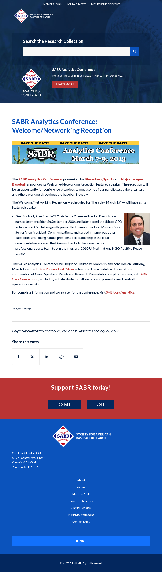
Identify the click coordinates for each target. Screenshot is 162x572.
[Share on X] (32, 357)
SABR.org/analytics (120, 292)
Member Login (52, 4)
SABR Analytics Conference (40, 179)
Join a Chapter (76, 4)
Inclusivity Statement (81, 515)
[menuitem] (53, 4)
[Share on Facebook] (18, 357)
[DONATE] (81, 541)
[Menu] (144, 15)
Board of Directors (81, 501)
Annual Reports (81, 508)
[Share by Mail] (76, 357)
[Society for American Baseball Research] (67, 15)
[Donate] (64, 405)
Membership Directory (106, 4)
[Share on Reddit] (61, 357)
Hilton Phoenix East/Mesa (55, 269)
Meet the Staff (81, 494)
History (81, 487)
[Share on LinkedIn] (47, 357)
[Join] (100, 405)
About (81, 480)
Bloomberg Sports (99, 179)
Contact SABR (81, 521)
